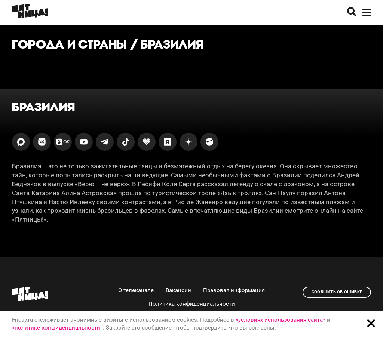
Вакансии (178, 290)
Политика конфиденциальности (191, 303)
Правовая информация (234, 290)
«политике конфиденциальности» (57, 327)
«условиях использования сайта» (280, 320)
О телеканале (136, 290)
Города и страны (69, 44)
